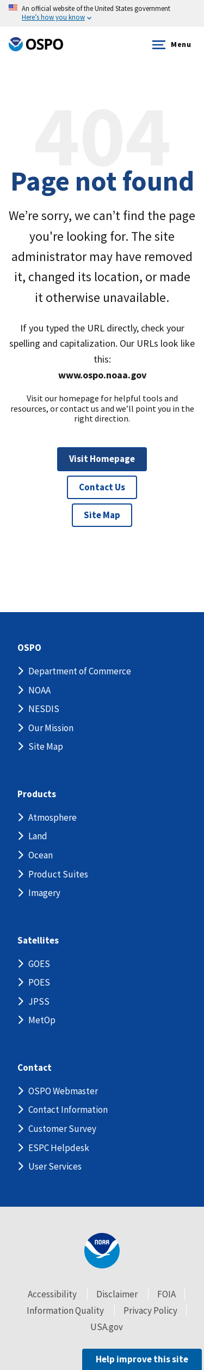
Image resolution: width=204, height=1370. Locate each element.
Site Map (102, 515)
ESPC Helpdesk (58, 1148)
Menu (169, 45)
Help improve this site (142, 1359)
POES (39, 982)
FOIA (166, 1294)
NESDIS (43, 709)
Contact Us (102, 487)
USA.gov (106, 1327)
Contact (34, 1068)
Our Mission (50, 728)
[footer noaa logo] (102, 1250)
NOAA (39, 690)
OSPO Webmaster (63, 1091)
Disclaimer (117, 1294)
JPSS (39, 1001)
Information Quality (65, 1310)
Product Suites (58, 874)
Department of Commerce (79, 671)
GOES (39, 964)
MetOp (41, 1020)
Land (37, 836)
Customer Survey (62, 1129)
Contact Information (68, 1110)
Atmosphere (52, 817)
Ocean (40, 855)
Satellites (38, 940)
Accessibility (52, 1294)
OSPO (29, 648)
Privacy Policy (150, 1310)
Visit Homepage (102, 459)
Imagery (44, 893)
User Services (55, 1166)
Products (36, 794)
